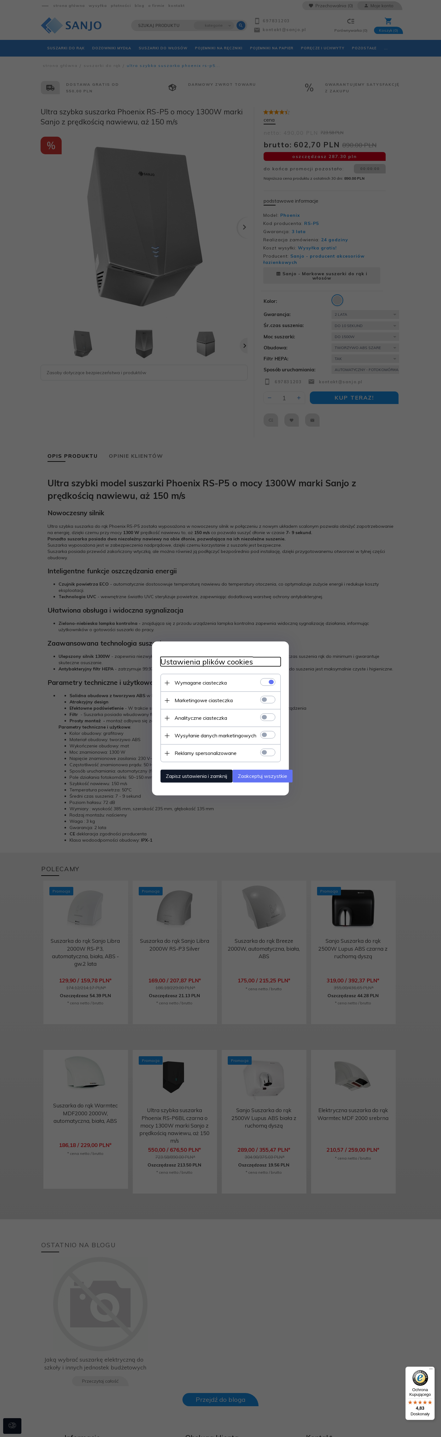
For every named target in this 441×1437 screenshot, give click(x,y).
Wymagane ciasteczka (188, 681)
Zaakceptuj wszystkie (262, 775)
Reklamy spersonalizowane (193, 752)
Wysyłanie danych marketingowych (203, 734)
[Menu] (431, 1370)
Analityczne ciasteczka (188, 716)
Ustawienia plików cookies (194, 660)
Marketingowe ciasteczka (191, 699)
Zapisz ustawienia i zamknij (184, 775)
